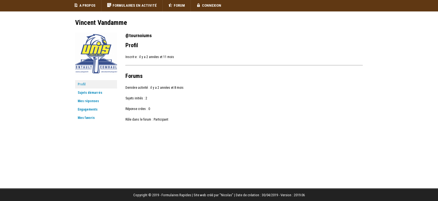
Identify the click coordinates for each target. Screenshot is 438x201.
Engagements (87, 109)
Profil (81, 84)
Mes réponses (88, 101)
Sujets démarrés (90, 93)
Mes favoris (86, 118)
